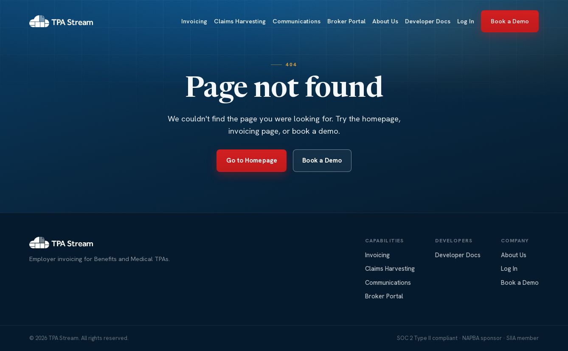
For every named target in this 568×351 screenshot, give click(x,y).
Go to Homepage (251, 160)
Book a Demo (510, 21)
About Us (385, 21)
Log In (465, 21)
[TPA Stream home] (61, 21)
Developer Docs (427, 21)
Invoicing (194, 21)
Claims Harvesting (240, 21)
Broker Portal (346, 21)
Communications (297, 21)
